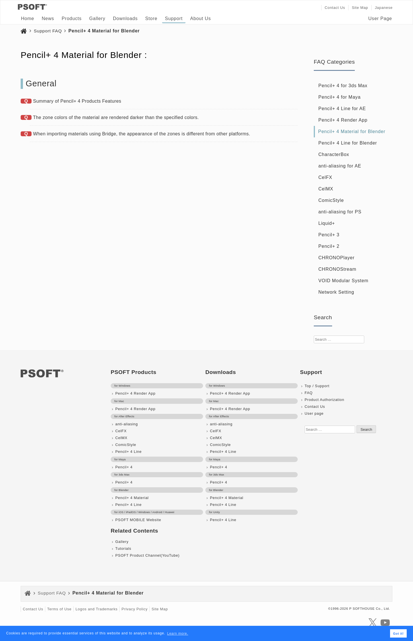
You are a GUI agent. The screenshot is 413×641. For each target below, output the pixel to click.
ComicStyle (331, 200)
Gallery (97, 18)
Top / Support (317, 386)
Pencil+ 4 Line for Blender (347, 143)
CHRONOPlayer (336, 257)
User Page (380, 18)
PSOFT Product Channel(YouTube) (147, 555)
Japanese (384, 7)
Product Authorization (324, 400)
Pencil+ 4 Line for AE (342, 108)
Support (174, 18)
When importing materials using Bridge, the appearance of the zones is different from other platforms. (141, 133)
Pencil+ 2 (328, 246)
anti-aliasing (126, 424)
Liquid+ (326, 223)
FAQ (309, 393)
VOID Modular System (343, 280)
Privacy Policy (135, 609)
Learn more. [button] (177, 634)
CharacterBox (333, 154)
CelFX (325, 177)
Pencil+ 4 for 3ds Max (342, 85)
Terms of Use (59, 609)
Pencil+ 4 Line (128, 451)
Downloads (125, 18)
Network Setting (336, 292)
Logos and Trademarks (96, 609)
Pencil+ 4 (124, 467)
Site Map (360, 7)
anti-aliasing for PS (339, 211)
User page (314, 413)
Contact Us (335, 7)
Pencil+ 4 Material (132, 498)
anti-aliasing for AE (339, 165)
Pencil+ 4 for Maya (339, 97)
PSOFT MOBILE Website (138, 520)
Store (151, 18)
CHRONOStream (337, 269)
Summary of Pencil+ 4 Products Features (77, 101)
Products (72, 18)
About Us (200, 18)
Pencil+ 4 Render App (342, 120)
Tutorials (123, 548)
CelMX (325, 188)
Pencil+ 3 (328, 234)
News (48, 18)
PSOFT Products (133, 372)
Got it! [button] (398, 633)
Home (27, 18)
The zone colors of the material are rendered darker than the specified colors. (116, 117)
